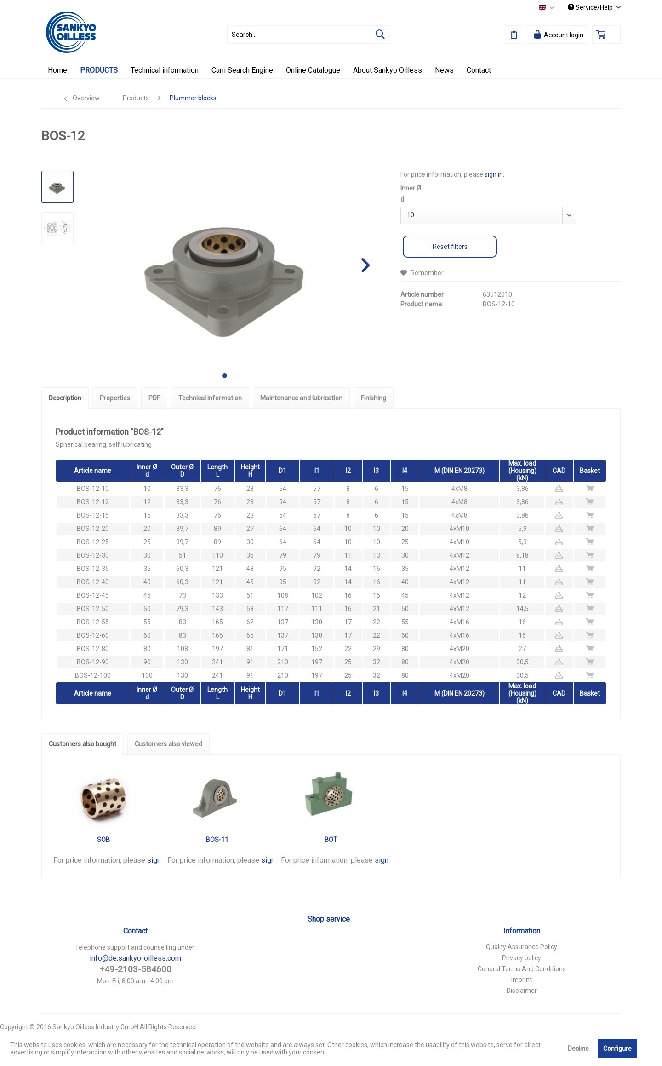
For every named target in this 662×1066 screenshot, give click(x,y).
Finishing (373, 398)
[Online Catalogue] (313, 70)
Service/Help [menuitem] (591, 7)
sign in (494, 174)
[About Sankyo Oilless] (387, 70)
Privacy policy (521, 958)
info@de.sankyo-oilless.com (135, 958)
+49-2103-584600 (135, 969)
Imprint (521, 979)
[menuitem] (308, 34)
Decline (578, 1048)
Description (65, 398)
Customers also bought (82, 744)
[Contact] (478, 70)
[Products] (99, 70)
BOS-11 (217, 839)
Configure (617, 1048)
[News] (444, 70)
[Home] (57, 70)
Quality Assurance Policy (521, 947)
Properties (115, 398)
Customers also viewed (168, 744)
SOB (103, 839)
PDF (154, 398)
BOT (331, 839)
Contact (135, 931)
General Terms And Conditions (522, 969)
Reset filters (450, 246)
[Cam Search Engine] (242, 70)
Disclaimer (522, 990)
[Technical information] (164, 70)
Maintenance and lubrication (301, 398)
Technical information (210, 398)
